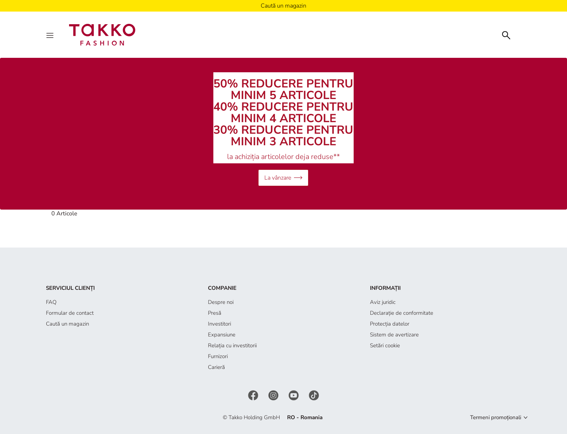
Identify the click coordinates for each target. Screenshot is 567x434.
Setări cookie (385, 345)
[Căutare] (506, 34)
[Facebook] (254, 394)
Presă (214, 313)
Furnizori (218, 356)
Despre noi (221, 302)
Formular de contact (70, 313)
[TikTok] (314, 394)
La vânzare (283, 177)
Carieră (216, 367)
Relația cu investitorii (232, 345)
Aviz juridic (383, 302)
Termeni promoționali (495, 417)
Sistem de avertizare (394, 334)
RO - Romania (305, 417)
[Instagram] (274, 394)
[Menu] (50, 35)
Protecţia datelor (389, 323)
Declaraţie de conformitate (401, 313)
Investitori (219, 323)
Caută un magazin (67, 323)
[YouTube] (294, 394)
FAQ (51, 302)
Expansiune (221, 334)
